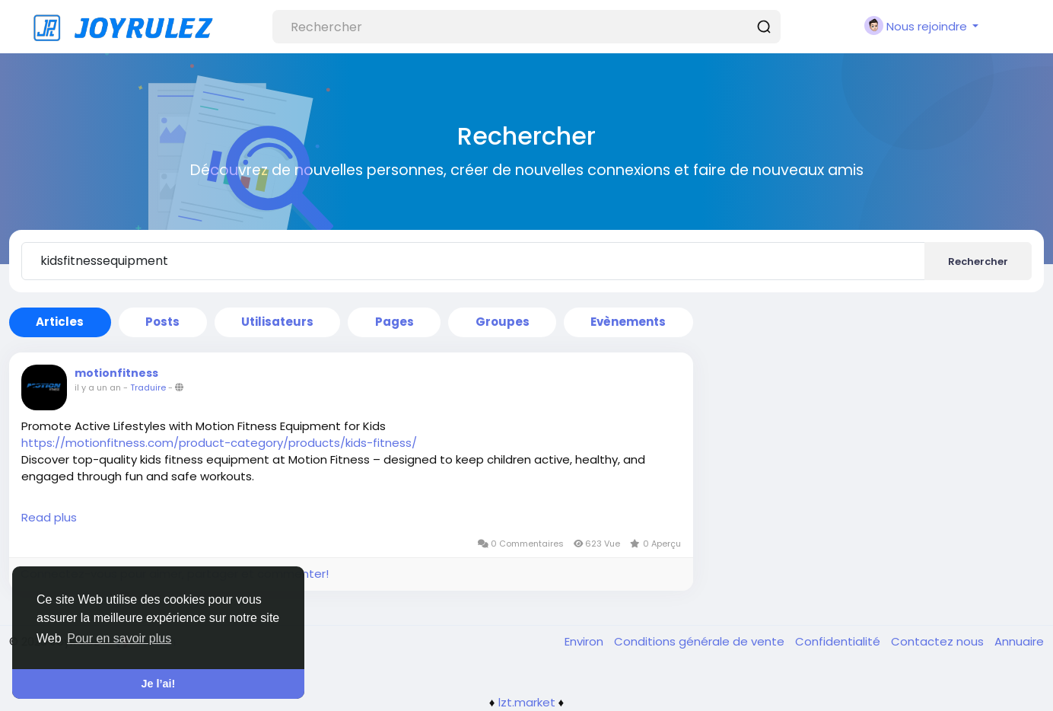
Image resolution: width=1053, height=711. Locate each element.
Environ (585, 641)
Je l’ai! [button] (159, 684)
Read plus (49, 517)
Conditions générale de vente (700, 641)
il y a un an (98, 387)
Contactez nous (939, 641)
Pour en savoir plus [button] (119, 638)
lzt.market (526, 702)
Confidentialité (839, 641)
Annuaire (1019, 641)
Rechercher (978, 261)
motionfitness (116, 373)
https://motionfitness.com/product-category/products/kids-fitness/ (219, 443)
